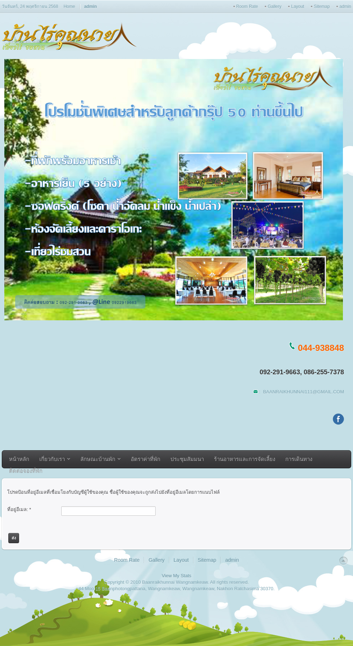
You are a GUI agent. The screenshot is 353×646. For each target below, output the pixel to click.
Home (69, 6)
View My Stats (176, 575)
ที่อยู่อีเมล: (19, 509)
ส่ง (14, 538)
